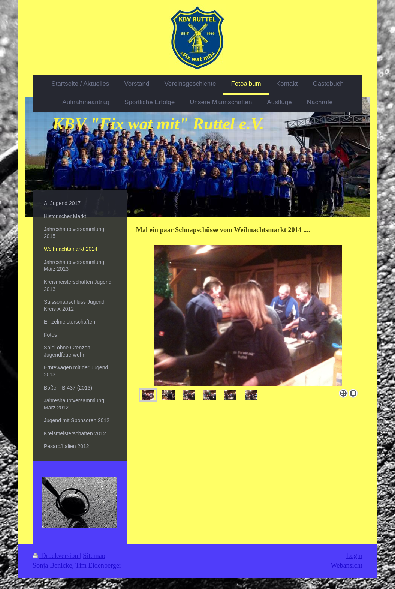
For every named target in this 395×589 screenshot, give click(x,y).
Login (354, 555)
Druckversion (56, 555)
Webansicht (346, 565)
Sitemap (94, 555)
